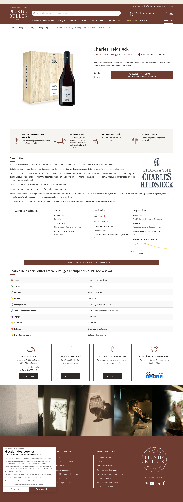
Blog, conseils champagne (107, 470)
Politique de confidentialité (108, 482)
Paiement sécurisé (62, 470)
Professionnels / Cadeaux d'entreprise (112, 474)
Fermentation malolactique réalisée (103, 310)
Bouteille (92, 286)
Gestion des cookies (105, 486)
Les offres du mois (127, 20)
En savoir (127, 65)
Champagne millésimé (97, 329)
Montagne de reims (96, 292)
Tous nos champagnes (43, 20)
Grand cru (92, 298)
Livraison (58, 457)
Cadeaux (145, 20)
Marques (61, 20)
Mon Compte (60, 465)
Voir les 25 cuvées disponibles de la (142, 75)
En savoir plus (28, 376)
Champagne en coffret (97, 280)
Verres (111, 20)
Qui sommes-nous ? (105, 457)
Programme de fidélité (64, 461)
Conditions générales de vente (67, 474)
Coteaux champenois (97, 335)
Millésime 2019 (94, 322)
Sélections (98, 20)
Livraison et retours (62, 478)
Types (73, 20)
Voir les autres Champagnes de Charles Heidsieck (91, 262)
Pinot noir (92, 316)
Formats (84, 20)
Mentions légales (104, 478)
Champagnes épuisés (63, 482)
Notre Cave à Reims (105, 465)
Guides (57, 486)
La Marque (101, 461)
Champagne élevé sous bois (100, 304)
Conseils (168, 20)
